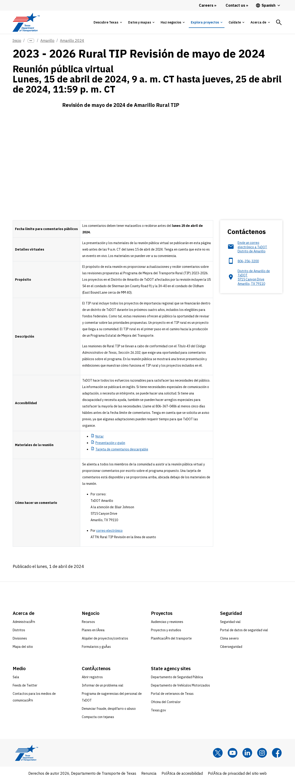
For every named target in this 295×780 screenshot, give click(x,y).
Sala (16, 677)
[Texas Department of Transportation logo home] (26, 22)
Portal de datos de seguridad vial (244, 630)
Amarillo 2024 (72, 40)
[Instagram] (262, 753)
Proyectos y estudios (166, 630)
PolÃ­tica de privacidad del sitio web (237, 773)
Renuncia (148, 773)
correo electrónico (109, 531)
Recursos (88, 622)
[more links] (31, 41)
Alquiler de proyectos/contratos (105, 638)
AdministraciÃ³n (24, 622)
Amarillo (47, 40)
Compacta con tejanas (98, 717)
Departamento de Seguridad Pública (177, 677)
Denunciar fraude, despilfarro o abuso (109, 709)
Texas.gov (158, 710)
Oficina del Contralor (166, 702)
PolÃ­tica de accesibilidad (182, 773)
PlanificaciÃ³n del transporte (171, 638)
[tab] (107, 22)
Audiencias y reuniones (167, 622)
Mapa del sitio (23, 647)
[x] (218, 753)
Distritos (19, 630)
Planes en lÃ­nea (93, 630)
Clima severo (229, 638)
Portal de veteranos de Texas (172, 694)
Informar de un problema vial (102, 685)
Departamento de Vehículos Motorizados (180, 685)
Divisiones (20, 638)
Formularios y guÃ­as (96, 647)
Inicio (16, 40)
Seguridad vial (230, 622)
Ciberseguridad (231, 647)
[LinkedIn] (247, 753)
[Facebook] (277, 753)
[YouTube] (232, 753)
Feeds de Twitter (25, 685)
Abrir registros (92, 677)
